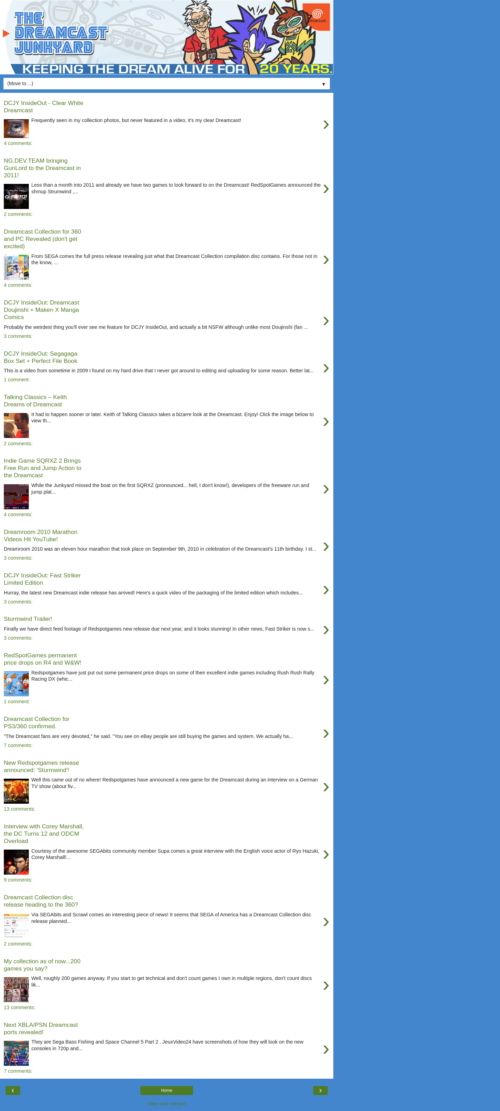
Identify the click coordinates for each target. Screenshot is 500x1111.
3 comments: (18, 336)
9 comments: (18, 880)
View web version (166, 1103)
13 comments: (19, 809)
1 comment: (17, 379)
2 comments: (18, 214)
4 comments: (18, 143)
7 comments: (18, 745)
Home (166, 1090)
